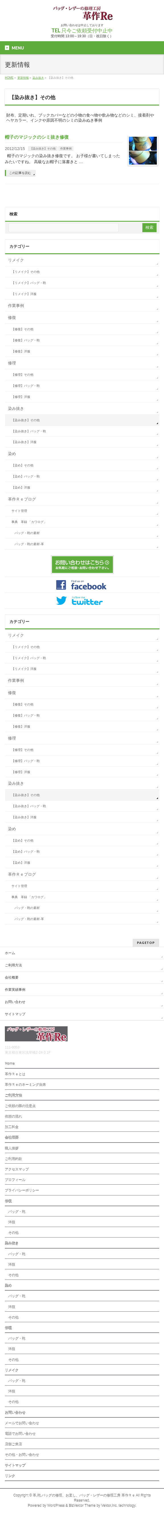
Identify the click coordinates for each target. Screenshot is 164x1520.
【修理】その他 (22, 374)
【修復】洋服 (20, 351)
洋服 (10, 1222)
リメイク (16, 260)
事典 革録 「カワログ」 (29, 522)
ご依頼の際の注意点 (20, 1106)
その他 (12, 1233)
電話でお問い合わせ (20, 1434)
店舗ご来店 (13, 1444)
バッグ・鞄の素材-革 (29, 544)
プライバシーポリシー (22, 1191)
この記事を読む (20, 173)
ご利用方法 (13, 965)
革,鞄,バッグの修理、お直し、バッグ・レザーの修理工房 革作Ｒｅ (84, 1496)
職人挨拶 (12, 1149)
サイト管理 (19, 510)
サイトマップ (15, 1014)
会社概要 (12, 977)
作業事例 (66, 148)
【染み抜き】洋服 (24, 442)
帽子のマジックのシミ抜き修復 (37, 137)
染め (12, 453)
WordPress (56, 1506)
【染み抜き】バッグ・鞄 (28, 431)
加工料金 (12, 1127)
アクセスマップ (17, 1170)
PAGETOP (146, 942)
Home (10, 1064)
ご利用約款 (13, 1159)
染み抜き (16, 408)
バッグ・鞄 (15, 1212)
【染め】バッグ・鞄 (25, 476)
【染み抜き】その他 (43, 148)
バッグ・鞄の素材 (27, 533)
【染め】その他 (22, 465)
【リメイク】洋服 (24, 294)
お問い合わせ (15, 1002)
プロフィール (15, 1180)
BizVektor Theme (82, 1506)
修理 (12, 363)
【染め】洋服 (20, 487)
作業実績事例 (15, 990)
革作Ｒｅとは (15, 1074)
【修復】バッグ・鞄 (25, 340)
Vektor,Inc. (109, 1506)
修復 (12, 317)
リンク (10, 1476)
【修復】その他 (22, 329)
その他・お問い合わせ (22, 1455)
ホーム (10, 953)
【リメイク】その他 (25, 271)
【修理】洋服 (20, 396)
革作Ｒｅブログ (22, 499)
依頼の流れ (13, 1117)
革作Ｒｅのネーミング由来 (25, 1085)
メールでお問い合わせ (22, 1423)
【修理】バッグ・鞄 (25, 385)
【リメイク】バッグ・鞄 (28, 283)
